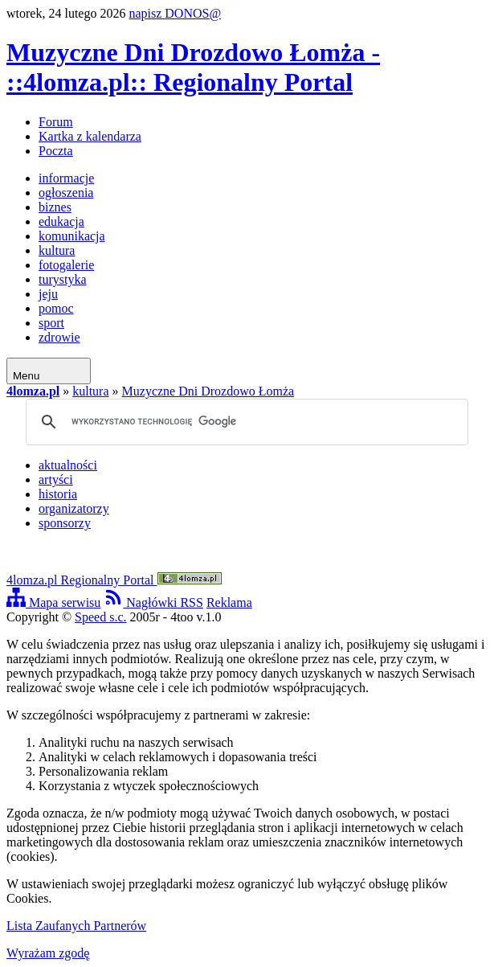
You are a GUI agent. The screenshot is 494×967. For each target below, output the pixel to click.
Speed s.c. (100, 617)
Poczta (56, 151)
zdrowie (59, 337)
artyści (56, 479)
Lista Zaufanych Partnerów (76, 925)
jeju (48, 294)
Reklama (229, 602)
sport (51, 323)
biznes (55, 207)
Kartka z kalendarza (90, 136)
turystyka (63, 279)
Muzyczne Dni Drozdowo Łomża (208, 391)
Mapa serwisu (53, 602)
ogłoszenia (66, 192)
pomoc (56, 308)
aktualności (68, 465)
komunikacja (72, 236)
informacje (66, 178)
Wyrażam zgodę (47, 953)
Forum (56, 122)
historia (58, 494)
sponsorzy (65, 523)
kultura (57, 250)
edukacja (61, 221)
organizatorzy (74, 508)
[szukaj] (244, 422)
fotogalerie (66, 265)
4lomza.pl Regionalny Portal (114, 580)
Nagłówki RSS (153, 602)
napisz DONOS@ (175, 13)
